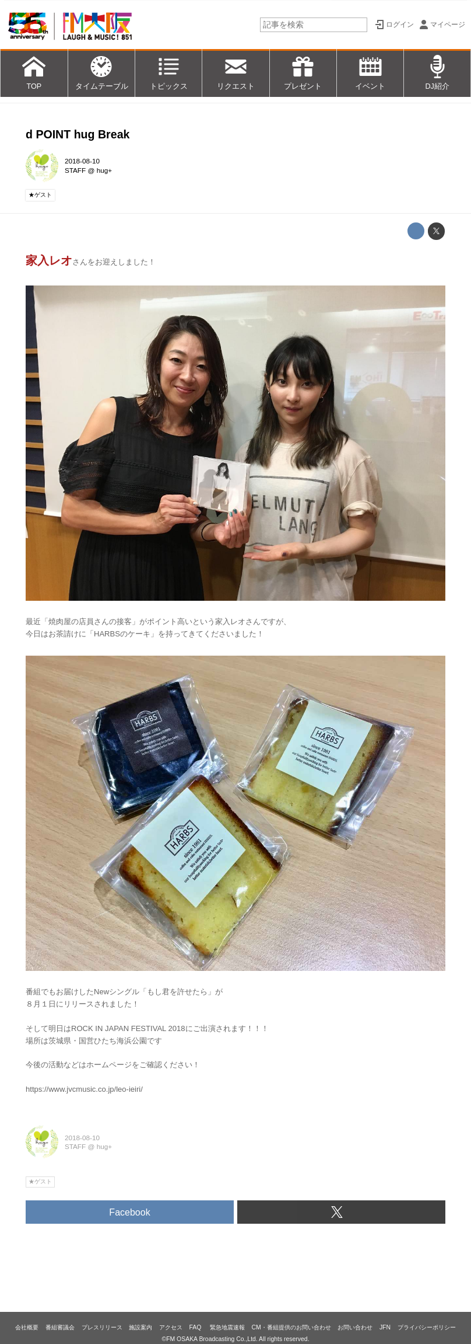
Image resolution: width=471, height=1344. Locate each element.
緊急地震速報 (227, 1327)
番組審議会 (60, 1327)
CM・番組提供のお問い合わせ (291, 1327)
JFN (385, 1327)
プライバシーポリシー (427, 1327)
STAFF (75, 170)
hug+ (104, 170)
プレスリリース (102, 1327)
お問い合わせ (355, 1327)
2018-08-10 (82, 161)
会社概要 (26, 1327)
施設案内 (140, 1327)
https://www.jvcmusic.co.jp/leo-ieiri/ (84, 1089)
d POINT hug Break (77, 134)
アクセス (170, 1327)
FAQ (196, 1327)
